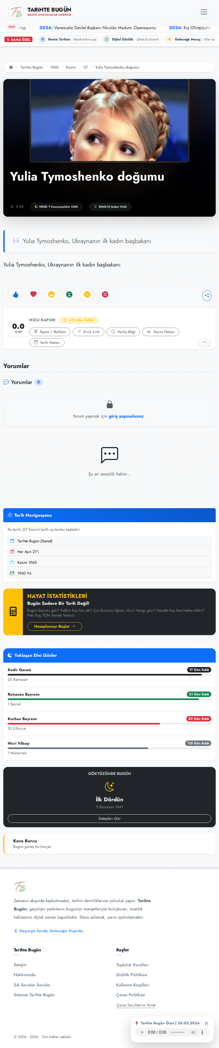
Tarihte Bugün (31, 67)
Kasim (71, 67)
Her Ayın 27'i (24, 551)
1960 (54, 67)
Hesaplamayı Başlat (54, 626)
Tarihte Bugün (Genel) (31, 541)
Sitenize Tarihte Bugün (34, 995)
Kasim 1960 (23, 562)
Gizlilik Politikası (131, 975)
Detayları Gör (110, 818)
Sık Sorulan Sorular (32, 985)
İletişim (20, 965)
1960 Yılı (21, 573)
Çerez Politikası (130, 995)
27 (85, 67)
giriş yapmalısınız (127, 416)
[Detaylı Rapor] (204, 342)
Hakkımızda (25, 975)
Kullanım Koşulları (132, 985)
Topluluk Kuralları (132, 965)
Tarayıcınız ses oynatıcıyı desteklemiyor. (172, 1032)
